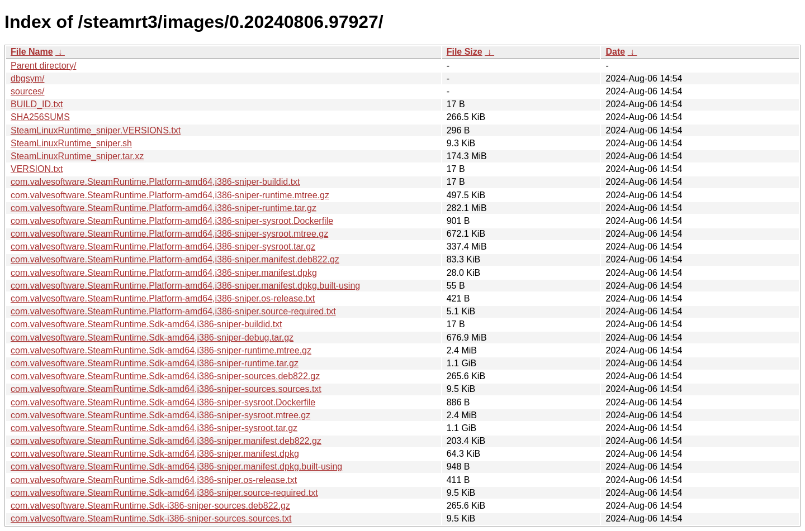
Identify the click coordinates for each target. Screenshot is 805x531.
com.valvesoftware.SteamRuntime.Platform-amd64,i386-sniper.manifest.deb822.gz (175, 259)
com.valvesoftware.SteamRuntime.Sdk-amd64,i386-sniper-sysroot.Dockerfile (163, 402)
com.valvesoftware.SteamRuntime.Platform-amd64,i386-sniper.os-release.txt (163, 298)
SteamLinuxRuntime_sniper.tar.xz (77, 156)
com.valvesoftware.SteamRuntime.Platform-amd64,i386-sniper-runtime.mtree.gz (170, 195)
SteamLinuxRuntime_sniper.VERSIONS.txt (96, 130)
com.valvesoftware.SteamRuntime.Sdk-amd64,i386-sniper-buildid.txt (146, 324)
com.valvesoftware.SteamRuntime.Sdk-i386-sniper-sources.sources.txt (151, 518)
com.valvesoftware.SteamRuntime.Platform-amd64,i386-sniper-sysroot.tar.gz (163, 246)
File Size (464, 51)
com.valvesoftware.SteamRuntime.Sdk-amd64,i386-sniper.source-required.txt (164, 492)
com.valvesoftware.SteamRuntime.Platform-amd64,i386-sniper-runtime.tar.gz (163, 208)
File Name (32, 51)
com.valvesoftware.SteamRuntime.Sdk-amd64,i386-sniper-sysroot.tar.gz (154, 428)
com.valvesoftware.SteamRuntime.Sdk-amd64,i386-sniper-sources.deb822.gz (165, 376)
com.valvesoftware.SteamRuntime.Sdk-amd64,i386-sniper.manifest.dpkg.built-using (176, 466)
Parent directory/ (43, 65)
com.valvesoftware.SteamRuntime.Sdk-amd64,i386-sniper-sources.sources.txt (166, 389)
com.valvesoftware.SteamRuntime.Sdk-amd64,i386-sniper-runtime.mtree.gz (161, 350)
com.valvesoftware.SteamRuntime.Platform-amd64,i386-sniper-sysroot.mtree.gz (169, 233)
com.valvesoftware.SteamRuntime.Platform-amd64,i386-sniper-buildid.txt (155, 181)
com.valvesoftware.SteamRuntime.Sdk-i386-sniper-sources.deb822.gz (150, 505)
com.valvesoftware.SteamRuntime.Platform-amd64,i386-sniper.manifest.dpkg (164, 273)
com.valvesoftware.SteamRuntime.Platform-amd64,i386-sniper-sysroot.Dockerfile (172, 221)
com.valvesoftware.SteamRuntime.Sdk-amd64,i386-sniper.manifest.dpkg (155, 453)
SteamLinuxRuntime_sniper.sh (71, 143)
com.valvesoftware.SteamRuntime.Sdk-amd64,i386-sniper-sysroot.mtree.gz (160, 415)
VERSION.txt (37, 169)
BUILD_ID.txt (37, 104)
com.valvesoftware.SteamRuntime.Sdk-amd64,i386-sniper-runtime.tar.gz (155, 363)
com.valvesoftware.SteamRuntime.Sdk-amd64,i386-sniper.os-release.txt (154, 480)
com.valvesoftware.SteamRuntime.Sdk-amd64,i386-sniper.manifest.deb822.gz (166, 441)
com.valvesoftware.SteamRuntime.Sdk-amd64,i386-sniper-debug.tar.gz (152, 337)
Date (615, 51)
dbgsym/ (27, 78)
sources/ (27, 91)
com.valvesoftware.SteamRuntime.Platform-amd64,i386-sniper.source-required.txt (173, 311)
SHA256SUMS (40, 117)
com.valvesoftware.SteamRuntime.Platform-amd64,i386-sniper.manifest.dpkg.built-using (185, 285)
